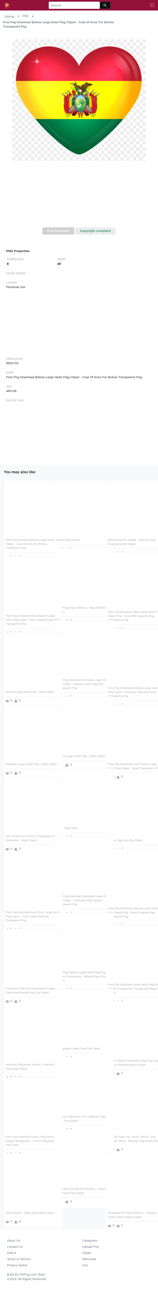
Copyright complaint (95, 231)
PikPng (9, 16)
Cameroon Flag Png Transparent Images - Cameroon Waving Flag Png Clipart (26, 983)
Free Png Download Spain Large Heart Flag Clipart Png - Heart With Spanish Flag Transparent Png (129, 607)
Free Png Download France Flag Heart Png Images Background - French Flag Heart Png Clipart (25, 1131)
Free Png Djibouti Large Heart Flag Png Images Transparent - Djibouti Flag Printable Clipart (78, 967)
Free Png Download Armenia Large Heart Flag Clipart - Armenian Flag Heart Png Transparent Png (129, 683)
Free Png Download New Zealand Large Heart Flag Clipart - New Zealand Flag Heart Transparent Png (28, 610)
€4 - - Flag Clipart (67, 819)
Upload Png (90, 1246)
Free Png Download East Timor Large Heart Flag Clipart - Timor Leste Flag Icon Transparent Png (26, 907)
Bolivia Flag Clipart (68, 531)
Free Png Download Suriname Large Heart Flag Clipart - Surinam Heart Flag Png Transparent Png (79, 675)
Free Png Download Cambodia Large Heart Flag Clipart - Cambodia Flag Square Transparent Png (79, 891)
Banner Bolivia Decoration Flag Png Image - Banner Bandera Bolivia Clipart (130, 1055)
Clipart (86, 1253)
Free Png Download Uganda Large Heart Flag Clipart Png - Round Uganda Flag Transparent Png (129, 903)
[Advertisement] (79, 196)
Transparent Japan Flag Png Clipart (78, 1039)
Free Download (58, 231)
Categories (90, 1240)
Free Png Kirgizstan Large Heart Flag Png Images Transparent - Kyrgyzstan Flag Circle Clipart (128, 979)
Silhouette (89, 1259)
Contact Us (15, 1246)
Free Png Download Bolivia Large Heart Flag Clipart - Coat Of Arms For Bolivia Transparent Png (26, 535)
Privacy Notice (17, 1265)
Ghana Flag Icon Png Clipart (125, 831)
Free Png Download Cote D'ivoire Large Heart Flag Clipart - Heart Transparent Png (128, 759)
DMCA (11, 1253)
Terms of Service (19, 1259)
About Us (13, 1240)
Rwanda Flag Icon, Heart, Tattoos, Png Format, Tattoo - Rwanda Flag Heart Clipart (129, 1131)
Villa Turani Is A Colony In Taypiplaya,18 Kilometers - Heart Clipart (26, 831)
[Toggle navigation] (152, 5)
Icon (85, 1265)
